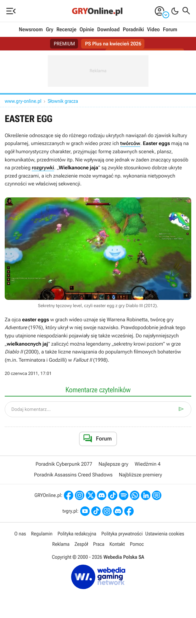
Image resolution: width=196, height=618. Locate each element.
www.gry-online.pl (23, 101)
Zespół (81, 544)
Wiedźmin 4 (147, 464)
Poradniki (133, 29)
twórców (130, 143)
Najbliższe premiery (140, 475)
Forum (170, 29)
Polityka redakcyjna (77, 534)
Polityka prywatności (122, 534)
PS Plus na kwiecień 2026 (113, 44)
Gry (49, 29)
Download (108, 29)
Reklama (61, 544)
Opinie (87, 29)
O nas (20, 534)
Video (153, 29)
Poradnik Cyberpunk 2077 (64, 464)
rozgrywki (43, 168)
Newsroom (31, 29)
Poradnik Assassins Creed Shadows (73, 475)
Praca (98, 544)
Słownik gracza (63, 101)
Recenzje (66, 29)
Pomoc (137, 544)
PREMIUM (64, 44)
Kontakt (117, 544)
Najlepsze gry (113, 464)
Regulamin (42, 534)
